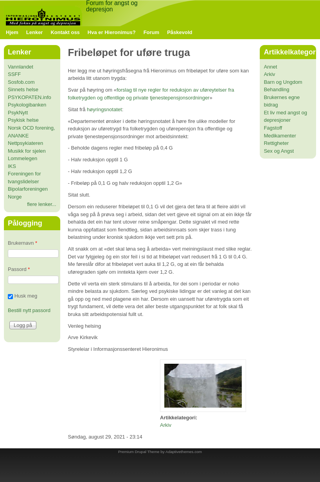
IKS (12, 166)
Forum (151, 32)
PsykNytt (18, 113)
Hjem (12, 32)
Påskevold (179, 32)
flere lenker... (41, 204)
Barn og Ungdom (283, 82)
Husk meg (26, 296)
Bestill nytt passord (29, 310)
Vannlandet (20, 67)
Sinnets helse (23, 89)
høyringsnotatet (104, 109)
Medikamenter (280, 136)
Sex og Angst (279, 151)
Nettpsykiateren (25, 143)
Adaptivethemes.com (183, 452)
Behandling (276, 89)
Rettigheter (276, 143)
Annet (270, 67)
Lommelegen (22, 158)
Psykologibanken (27, 105)
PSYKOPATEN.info (29, 97)
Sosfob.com (21, 82)
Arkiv (165, 425)
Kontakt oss (64, 32)
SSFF (14, 74)
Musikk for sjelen (27, 151)
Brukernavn (22, 243)
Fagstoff (273, 128)
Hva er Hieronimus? (112, 32)
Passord (19, 269)
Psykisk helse (23, 120)
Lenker (34, 32)
